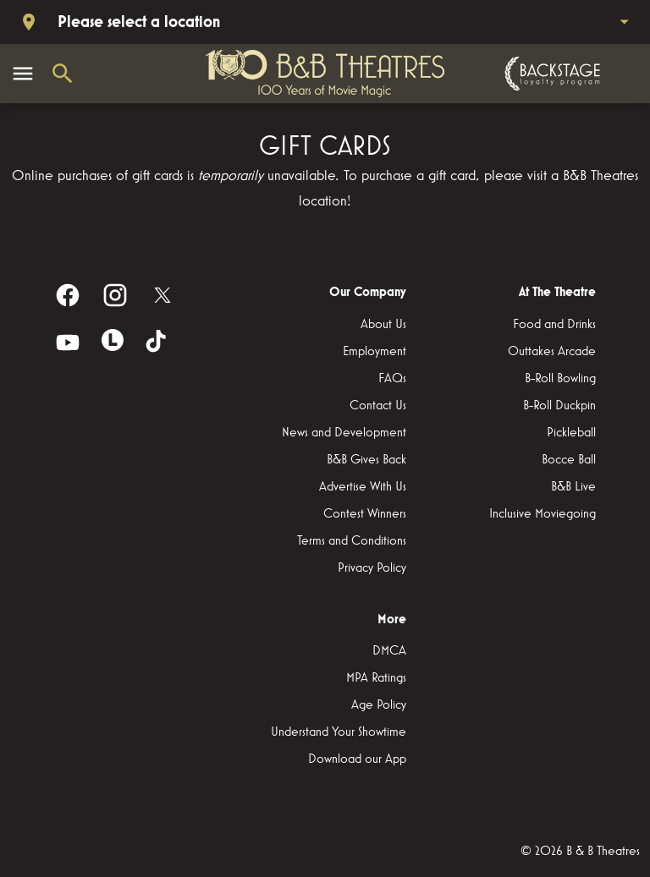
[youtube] (67, 342)
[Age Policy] (378, 705)
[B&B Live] (573, 487)
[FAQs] (392, 378)
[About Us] (383, 324)
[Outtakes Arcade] (552, 351)
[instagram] (115, 295)
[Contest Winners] (364, 514)
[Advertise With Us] (362, 487)
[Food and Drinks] (554, 324)
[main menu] (23, 73)
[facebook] (67, 295)
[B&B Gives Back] (366, 460)
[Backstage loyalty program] (550, 73)
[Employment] (374, 351)
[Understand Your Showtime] (338, 732)
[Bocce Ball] (569, 460)
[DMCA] (389, 651)
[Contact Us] (378, 405)
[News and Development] (344, 433)
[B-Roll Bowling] (560, 378)
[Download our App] (357, 759)
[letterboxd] (113, 340)
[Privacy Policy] (372, 568)
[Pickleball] (571, 433)
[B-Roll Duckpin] (559, 405)
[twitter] (162, 295)
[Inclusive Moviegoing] (542, 514)
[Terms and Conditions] (351, 541)
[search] (62, 73)
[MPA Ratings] (376, 678)
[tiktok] (157, 342)
